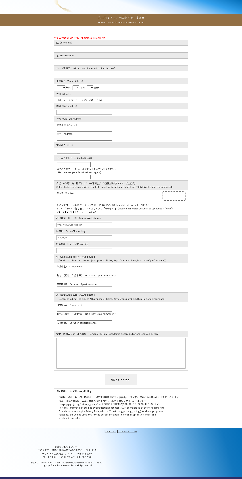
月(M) (79, 87)
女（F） (74, 100)
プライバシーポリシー (129, 431)
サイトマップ (108, 431)
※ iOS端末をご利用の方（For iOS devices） (80, 212)
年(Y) (64, 87)
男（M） (62, 100)
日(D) (93, 87)
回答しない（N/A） (92, 100)
